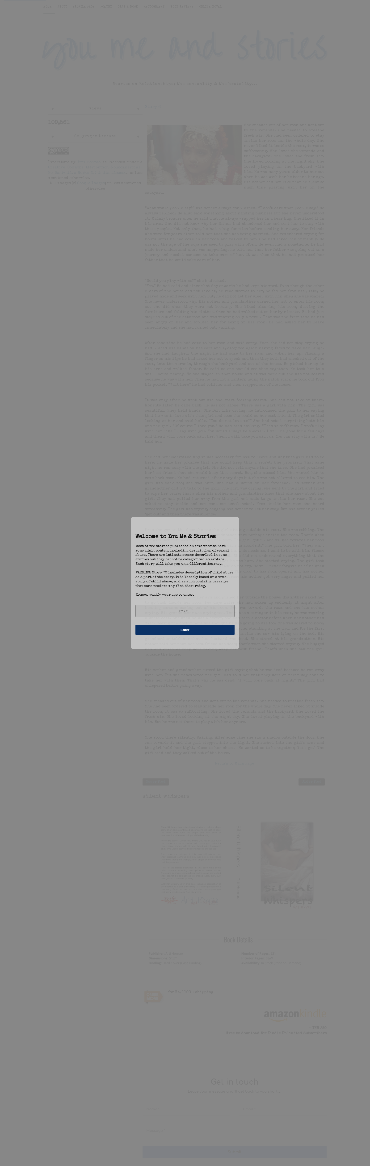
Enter (185, 630)
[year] (185, 611)
